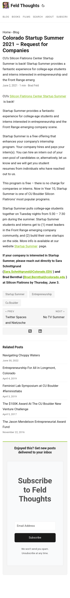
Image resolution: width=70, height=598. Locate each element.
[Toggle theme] (43, 5)
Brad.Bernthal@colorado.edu (44, 277)
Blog (16, 32)
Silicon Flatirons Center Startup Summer (38, 96)
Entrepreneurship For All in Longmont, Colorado (29, 370)
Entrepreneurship (42, 294)
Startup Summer (26, 246)
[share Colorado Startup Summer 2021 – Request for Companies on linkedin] (40, 331)
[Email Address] (35, 525)
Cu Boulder (11, 302)
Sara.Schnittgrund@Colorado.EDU (28, 271)
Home (7, 32)
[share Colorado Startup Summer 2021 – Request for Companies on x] (30, 331)
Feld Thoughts (21, 5)
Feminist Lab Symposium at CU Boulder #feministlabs (30, 388)
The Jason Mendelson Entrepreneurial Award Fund (34, 424)
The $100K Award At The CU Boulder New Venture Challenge (32, 406)
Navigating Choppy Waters (21, 355)
